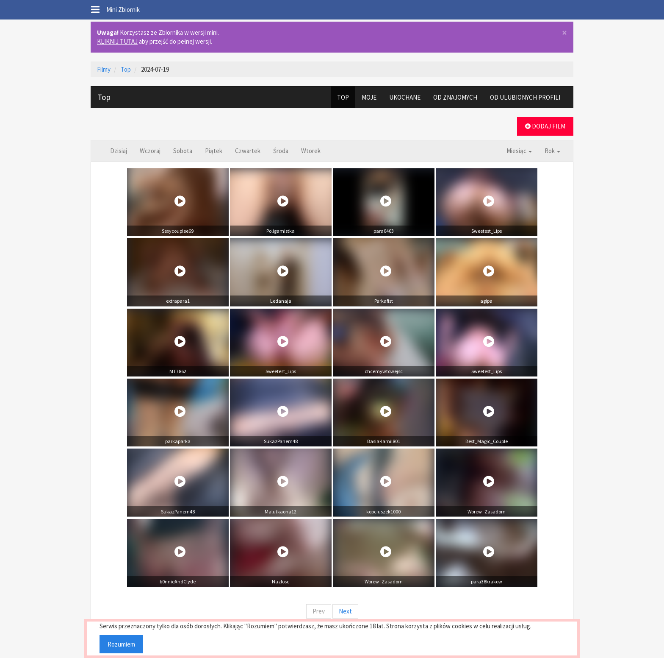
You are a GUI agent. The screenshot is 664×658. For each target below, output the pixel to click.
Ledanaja (280, 301)
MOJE (369, 97)
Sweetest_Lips (486, 231)
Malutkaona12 (280, 511)
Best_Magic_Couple (486, 441)
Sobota (182, 151)
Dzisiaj (118, 151)
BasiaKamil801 (383, 441)
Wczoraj (150, 151)
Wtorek (311, 151)
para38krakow (486, 581)
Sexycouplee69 (178, 231)
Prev (319, 611)
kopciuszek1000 (383, 511)
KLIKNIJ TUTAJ (117, 41)
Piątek (213, 151)
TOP (343, 97)
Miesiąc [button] (519, 151)
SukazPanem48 (281, 441)
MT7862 (177, 371)
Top (104, 97)
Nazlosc (280, 581)
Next (345, 611)
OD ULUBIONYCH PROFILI (525, 97)
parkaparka (178, 441)
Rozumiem (121, 644)
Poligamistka (280, 231)
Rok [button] (552, 151)
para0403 (384, 231)
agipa (486, 301)
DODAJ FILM (545, 126)
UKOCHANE (405, 97)
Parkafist (383, 301)
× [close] (564, 33)
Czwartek (247, 151)
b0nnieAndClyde (178, 581)
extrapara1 (178, 301)
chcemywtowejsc (384, 371)
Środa (280, 151)
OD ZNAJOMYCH (455, 97)
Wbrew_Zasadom (487, 511)
